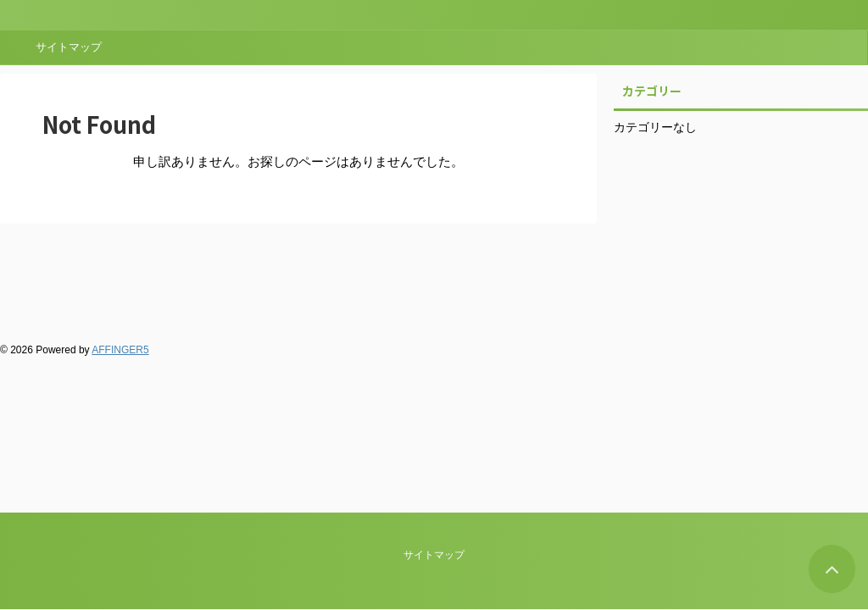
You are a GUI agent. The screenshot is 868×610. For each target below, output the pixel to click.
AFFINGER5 (120, 350)
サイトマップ (69, 47)
